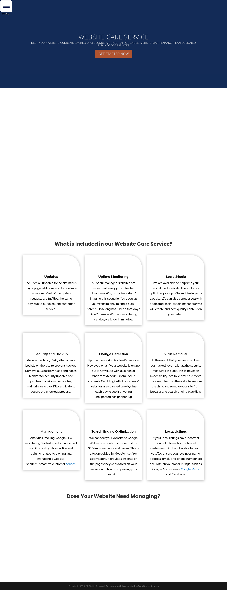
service (71, 464)
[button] (6, 6)
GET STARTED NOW (113, 58)
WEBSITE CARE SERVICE (113, 41)
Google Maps (190, 469)
